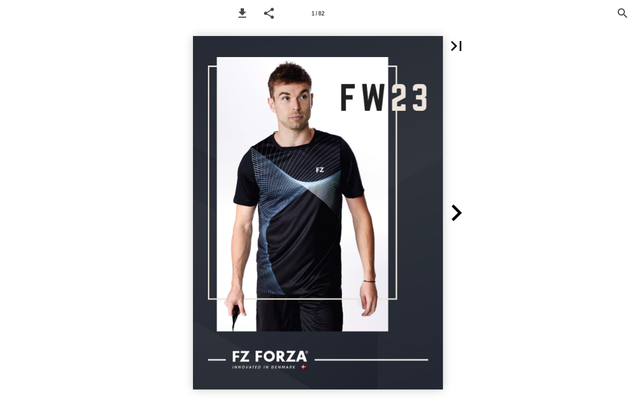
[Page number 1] (318, 13)
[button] (242, 13)
